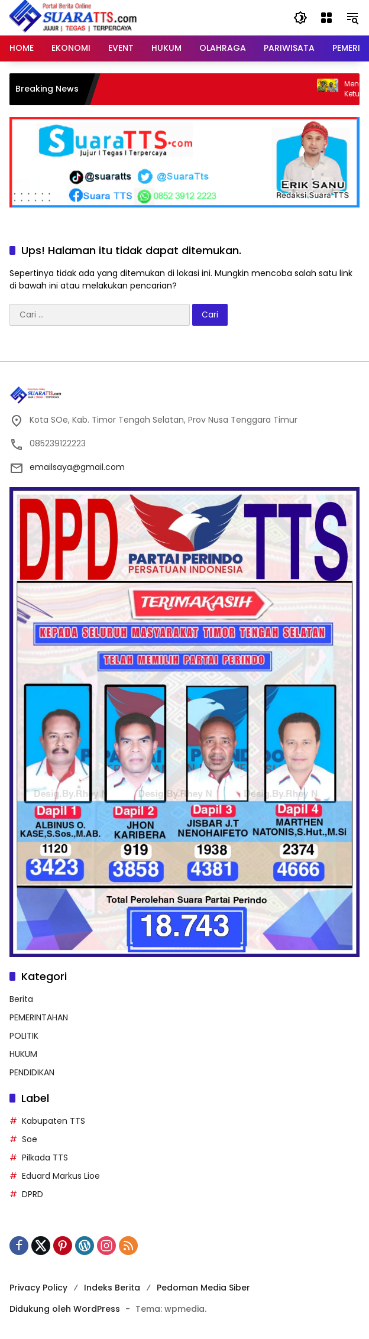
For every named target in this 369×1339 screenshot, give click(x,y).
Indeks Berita (112, 1287)
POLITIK (23, 1036)
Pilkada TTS (45, 1157)
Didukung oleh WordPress (64, 1309)
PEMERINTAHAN (38, 1017)
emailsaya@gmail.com (77, 467)
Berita (21, 999)
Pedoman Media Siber (203, 1287)
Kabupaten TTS (53, 1121)
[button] (300, 18)
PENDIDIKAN (31, 1072)
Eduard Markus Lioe (61, 1176)
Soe (29, 1139)
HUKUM (23, 1054)
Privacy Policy (38, 1287)
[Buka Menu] (326, 18)
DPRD (32, 1194)
